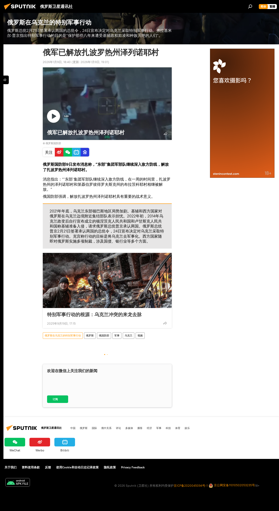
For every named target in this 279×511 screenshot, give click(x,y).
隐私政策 (110, 467)
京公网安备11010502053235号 (232, 485)
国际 (94, 428)
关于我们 (11, 467)
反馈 (48, 467)
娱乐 (187, 428)
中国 (72, 428)
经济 (149, 428)
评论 (118, 428)
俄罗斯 (90, 335)
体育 (177, 428)
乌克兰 (128, 335)
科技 (168, 428)
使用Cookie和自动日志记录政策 (77, 467)
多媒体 (129, 428)
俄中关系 (106, 428)
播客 (140, 428)
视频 (140, 335)
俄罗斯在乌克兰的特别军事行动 (63, 335)
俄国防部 (104, 335)
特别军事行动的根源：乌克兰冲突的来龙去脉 (94, 314)
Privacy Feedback (133, 467)
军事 (117, 335)
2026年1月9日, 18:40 (57, 62)
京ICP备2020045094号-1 (191, 486)
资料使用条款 (31, 467)
